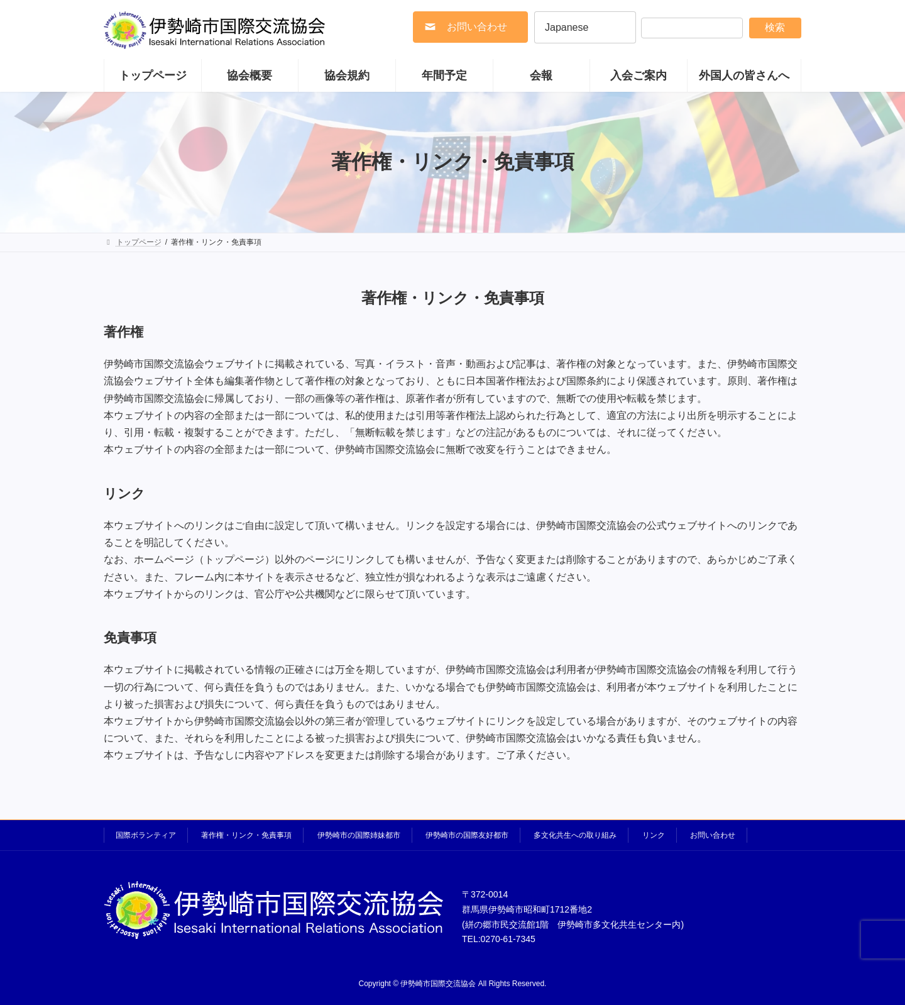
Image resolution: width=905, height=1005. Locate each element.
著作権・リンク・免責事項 (246, 835)
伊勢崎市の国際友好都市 (466, 835)
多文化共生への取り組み (575, 835)
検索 (775, 27)
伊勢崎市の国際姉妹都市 (358, 835)
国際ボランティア (146, 835)
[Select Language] (585, 27)
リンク (653, 835)
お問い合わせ (712, 835)
